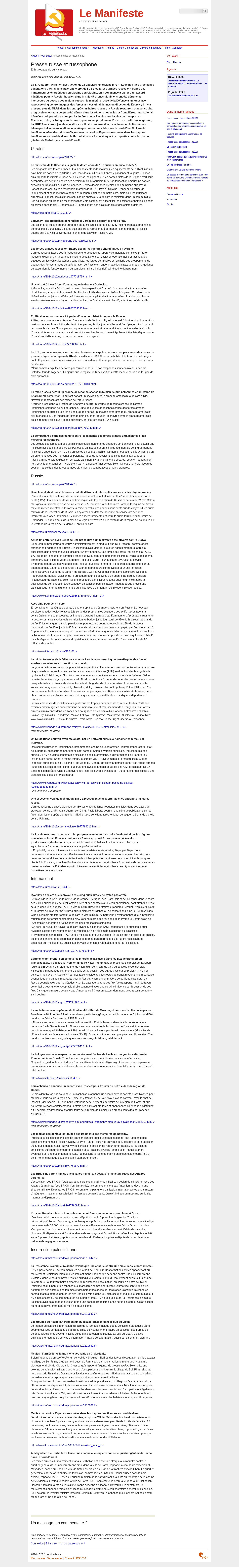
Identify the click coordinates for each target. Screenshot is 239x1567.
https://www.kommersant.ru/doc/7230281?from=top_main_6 (66, 1445)
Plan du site (38, 1558)
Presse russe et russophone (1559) (182, 152)
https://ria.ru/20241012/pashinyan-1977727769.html (61, 950)
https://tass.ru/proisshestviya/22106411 (54, 532)
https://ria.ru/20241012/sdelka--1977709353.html (59, 308)
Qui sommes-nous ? (78, 47)
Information (172, 199)
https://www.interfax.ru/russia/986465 (52, 651)
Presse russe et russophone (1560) (182, 142)
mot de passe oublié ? (72, 1543)
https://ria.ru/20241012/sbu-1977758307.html (57, 344)
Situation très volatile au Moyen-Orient (183, 170)
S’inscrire (51, 1543)
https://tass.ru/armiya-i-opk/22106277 (53, 157)
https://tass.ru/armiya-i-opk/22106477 (53, 484)
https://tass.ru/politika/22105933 (49, 212)
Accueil (60, 47)
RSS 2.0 (81, 1558)
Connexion (37, 1543)
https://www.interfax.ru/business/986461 (54, 1078)
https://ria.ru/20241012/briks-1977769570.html (58, 1165)
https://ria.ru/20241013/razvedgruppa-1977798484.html (63, 384)
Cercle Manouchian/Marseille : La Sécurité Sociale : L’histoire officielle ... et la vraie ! (187, 84)
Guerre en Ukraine (175, 194)
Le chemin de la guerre (177, 147)
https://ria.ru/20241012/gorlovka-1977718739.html (60, 276)
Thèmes (109, 47)
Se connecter (55, 1558)
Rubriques (97, 47)
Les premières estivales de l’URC (183, 96)
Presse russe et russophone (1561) (182, 118)
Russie (170, 204)
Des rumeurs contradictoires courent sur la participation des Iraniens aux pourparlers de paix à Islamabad (186, 126)
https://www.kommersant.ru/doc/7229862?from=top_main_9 (66, 595)
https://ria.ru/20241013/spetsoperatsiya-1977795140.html (64, 427)
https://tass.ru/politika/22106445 (49, 887)
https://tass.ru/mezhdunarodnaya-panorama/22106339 (63, 1313)
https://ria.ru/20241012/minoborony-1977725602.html (62, 240)
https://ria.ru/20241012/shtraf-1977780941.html (58, 1205)
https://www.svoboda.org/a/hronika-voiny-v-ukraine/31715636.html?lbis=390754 (77, 727)
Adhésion (177, 47)
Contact (69, 1558)
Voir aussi (46, 55)
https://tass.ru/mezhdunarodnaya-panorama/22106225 (63, 1405)
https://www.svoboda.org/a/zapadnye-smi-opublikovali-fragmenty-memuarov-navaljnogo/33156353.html (91, 1122)
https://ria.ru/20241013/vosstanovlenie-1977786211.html (64, 826)
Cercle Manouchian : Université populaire (139, 47)
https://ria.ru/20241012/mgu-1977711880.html (58, 1002)
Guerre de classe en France (179, 165)
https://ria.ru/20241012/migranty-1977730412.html (60, 1046)
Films (167, 47)
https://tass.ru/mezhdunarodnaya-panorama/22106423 (63, 1258)
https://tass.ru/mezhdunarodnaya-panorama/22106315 (63, 1345)
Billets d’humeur (174, 62)
